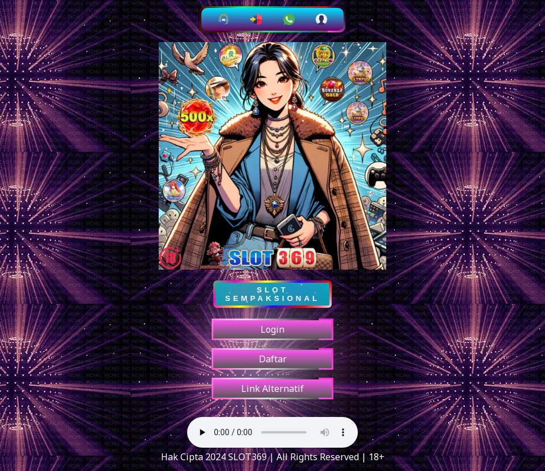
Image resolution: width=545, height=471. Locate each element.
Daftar (273, 359)
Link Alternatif (272, 388)
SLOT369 (246, 457)
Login (272, 329)
